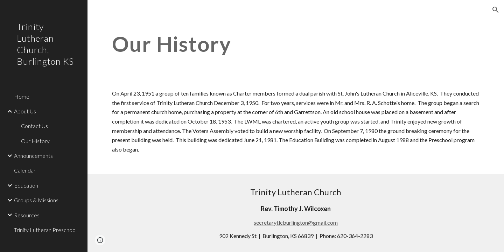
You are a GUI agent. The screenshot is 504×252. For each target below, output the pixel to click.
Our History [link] (35, 141)
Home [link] (21, 96)
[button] (495, 9)
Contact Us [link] (34, 125)
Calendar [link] (25, 170)
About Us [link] (25, 111)
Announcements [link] (33, 155)
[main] (264, 43)
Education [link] (26, 185)
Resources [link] (27, 215)
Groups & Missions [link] (36, 200)
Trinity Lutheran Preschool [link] (45, 229)
